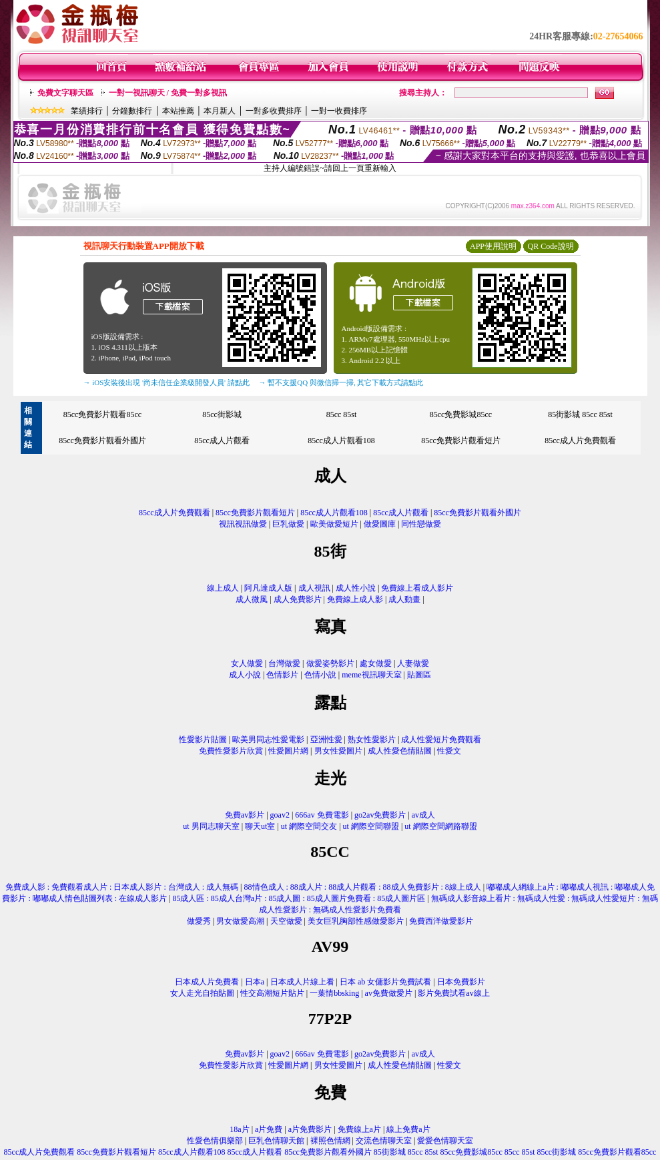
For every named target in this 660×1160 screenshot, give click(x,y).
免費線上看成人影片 (417, 588)
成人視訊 (314, 588)
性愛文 (449, 751)
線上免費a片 (408, 1129)
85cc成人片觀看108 (341, 440)
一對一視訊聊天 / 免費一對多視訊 (168, 92)
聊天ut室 (260, 826)
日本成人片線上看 (302, 981)
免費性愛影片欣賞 (231, 751)
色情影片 (282, 674)
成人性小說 (356, 588)
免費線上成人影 (355, 599)
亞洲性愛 (326, 739)
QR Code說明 (551, 246)
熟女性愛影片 (372, 739)
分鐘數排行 (132, 110)
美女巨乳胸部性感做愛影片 (356, 921)
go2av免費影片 (380, 815)
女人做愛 (247, 663)
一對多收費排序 (274, 110)
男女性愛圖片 (338, 751)
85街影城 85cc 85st (580, 414)
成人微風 (252, 599)
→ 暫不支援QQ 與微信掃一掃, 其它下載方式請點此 (341, 382)
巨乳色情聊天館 (276, 1140)
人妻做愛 (413, 663)
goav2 (280, 815)
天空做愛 (286, 921)
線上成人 (223, 588)
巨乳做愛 (288, 524)
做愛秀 (199, 921)
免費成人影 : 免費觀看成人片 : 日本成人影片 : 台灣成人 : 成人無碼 (121, 887)
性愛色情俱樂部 (215, 1140)
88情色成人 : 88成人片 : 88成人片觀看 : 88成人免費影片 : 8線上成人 (362, 887)
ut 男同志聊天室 (211, 826)
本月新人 (220, 110)
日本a (254, 981)
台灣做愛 (284, 663)
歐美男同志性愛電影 (268, 739)
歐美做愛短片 (334, 524)
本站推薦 (178, 110)
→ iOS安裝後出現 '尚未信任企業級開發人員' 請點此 (166, 382)
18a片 (239, 1129)
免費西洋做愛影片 (441, 921)
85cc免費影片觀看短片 (461, 440)
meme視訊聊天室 (371, 674)
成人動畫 (404, 599)
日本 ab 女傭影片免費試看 (385, 981)
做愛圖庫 (380, 524)
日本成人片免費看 (207, 981)
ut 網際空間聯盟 (371, 826)
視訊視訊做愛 (243, 524)
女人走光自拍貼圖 (202, 993)
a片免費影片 (310, 1129)
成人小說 (245, 674)
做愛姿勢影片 (330, 663)
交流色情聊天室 (384, 1140)
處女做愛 (376, 663)
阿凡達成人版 (268, 588)
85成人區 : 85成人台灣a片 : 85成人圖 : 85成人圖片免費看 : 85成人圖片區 (298, 898)
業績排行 (87, 110)
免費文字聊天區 (65, 92)
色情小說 (320, 674)
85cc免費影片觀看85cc (102, 414)
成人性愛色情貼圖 (400, 751)
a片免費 (268, 1129)
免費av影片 (244, 815)
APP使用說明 (493, 246)
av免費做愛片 (388, 993)
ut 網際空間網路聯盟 (440, 826)
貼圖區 (419, 674)
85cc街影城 (222, 414)
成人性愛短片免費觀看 (441, 739)
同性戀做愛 (421, 524)
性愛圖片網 (288, 751)
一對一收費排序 (339, 110)
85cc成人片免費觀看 (580, 440)
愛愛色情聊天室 (445, 1140)
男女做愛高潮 (240, 921)
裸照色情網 (330, 1140)
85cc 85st (341, 414)
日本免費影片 (461, 981)
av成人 (423, 815)
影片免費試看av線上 (453, 993)
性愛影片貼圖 (203, 739)
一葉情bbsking (334, 993)
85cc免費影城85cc (461, 414)
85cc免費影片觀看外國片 (102, 440)
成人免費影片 (298, 599)
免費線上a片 (359, 1129)
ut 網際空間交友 (309, 826)
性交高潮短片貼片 (272, 993)
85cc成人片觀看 (222, 440)
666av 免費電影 (321, 815)
